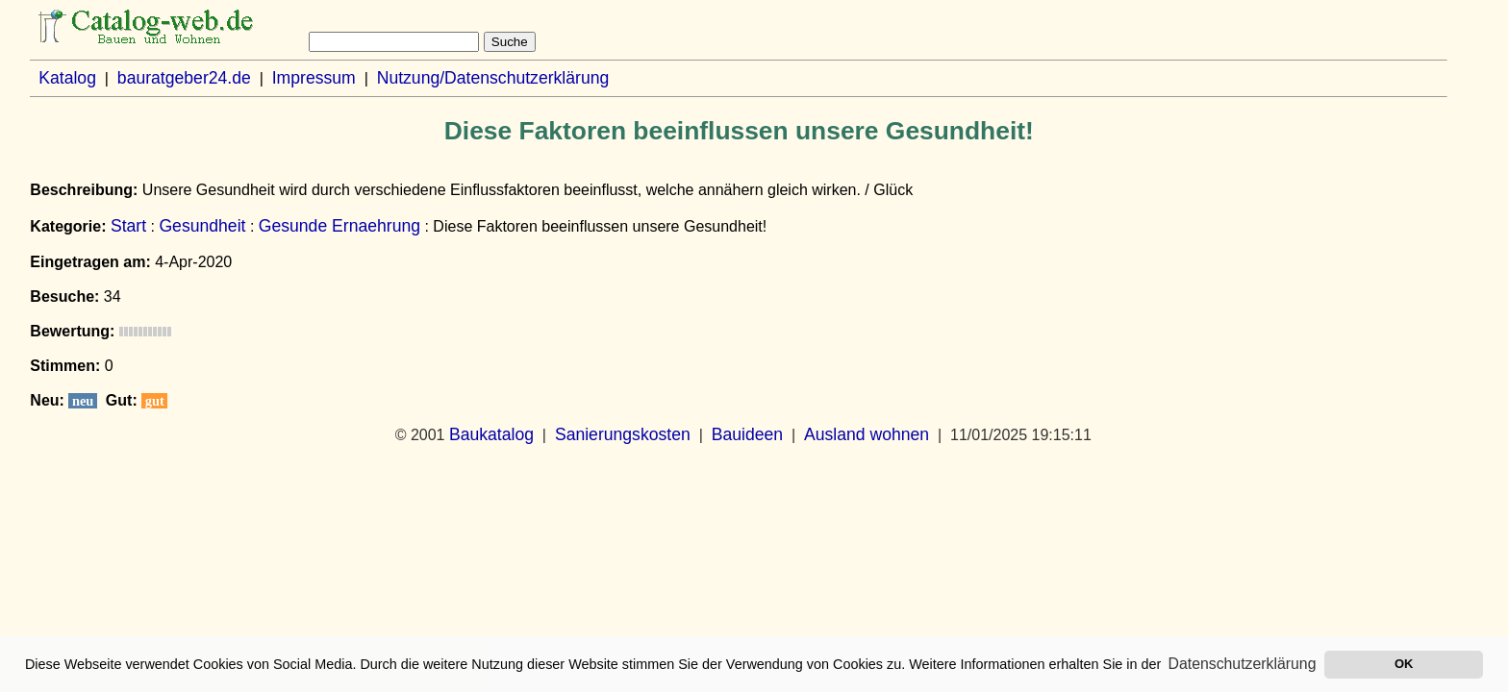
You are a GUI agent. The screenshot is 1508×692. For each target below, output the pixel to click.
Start (128, 225)
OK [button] (1404, 663)
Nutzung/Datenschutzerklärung (493, 77)
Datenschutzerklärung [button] (1243, 663)
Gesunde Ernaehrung (339, 225)
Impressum (314, 77)
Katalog (67, 77)
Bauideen (747, 434)
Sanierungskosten (623, 434)
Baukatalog (491, 434)
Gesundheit (202, 225)
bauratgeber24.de (184, 77)
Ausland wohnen (866, 434)
